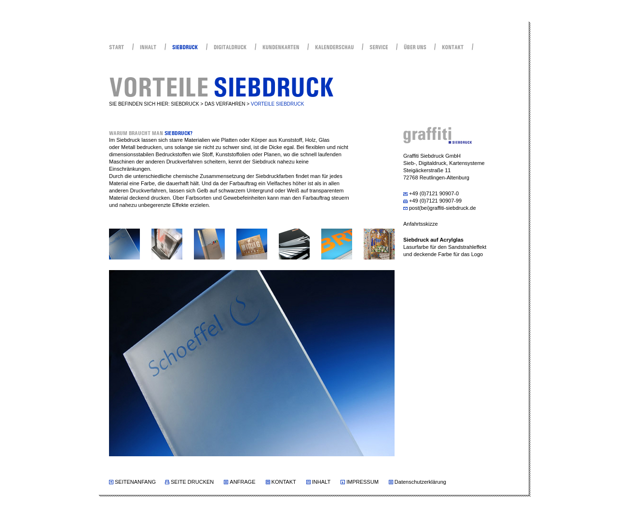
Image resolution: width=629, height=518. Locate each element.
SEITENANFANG (135, 482)
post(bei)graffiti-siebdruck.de (442, 208)
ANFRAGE (242, 482)
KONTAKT (284, 482)
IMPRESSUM (362, 482)
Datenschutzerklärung (420, 482)
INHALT (321, 482)
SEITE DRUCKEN (192, 482)
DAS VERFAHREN (225, 104)
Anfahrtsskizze (420, 224)
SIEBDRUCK (185, 104)
